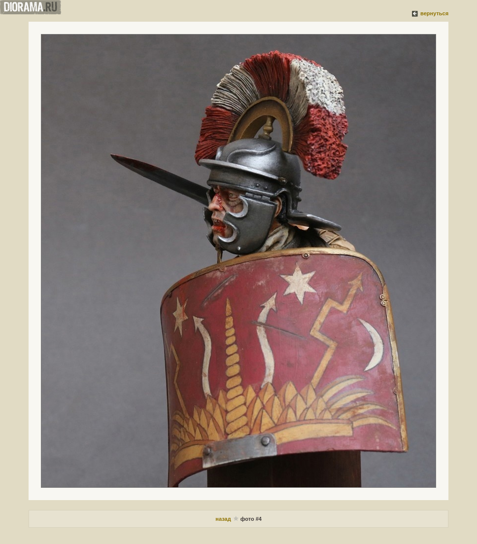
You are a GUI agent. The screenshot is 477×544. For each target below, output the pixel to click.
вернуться (434, 13)
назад (223, 519)
